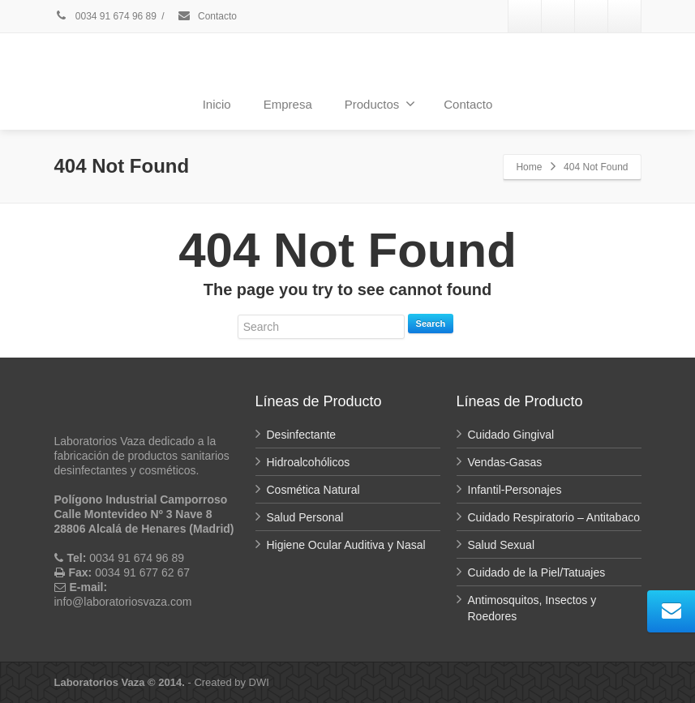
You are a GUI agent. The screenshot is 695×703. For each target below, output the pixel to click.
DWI (259, 682)
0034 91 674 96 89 (105, 16)
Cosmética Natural (313, 489)
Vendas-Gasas (505, 462)
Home (529, 167)
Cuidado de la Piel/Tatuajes (537, 572)
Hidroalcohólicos (308, 462)
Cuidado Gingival (511, 434)
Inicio (217, 104)
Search (431, 323)
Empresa (288, 104)
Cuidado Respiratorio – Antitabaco (554, 517)
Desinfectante (302, 434)
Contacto (207, 16)
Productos (380, 103)
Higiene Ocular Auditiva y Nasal (346, 544)
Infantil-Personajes (515, 489)
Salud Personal (305, 517)
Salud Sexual (501, 544)
